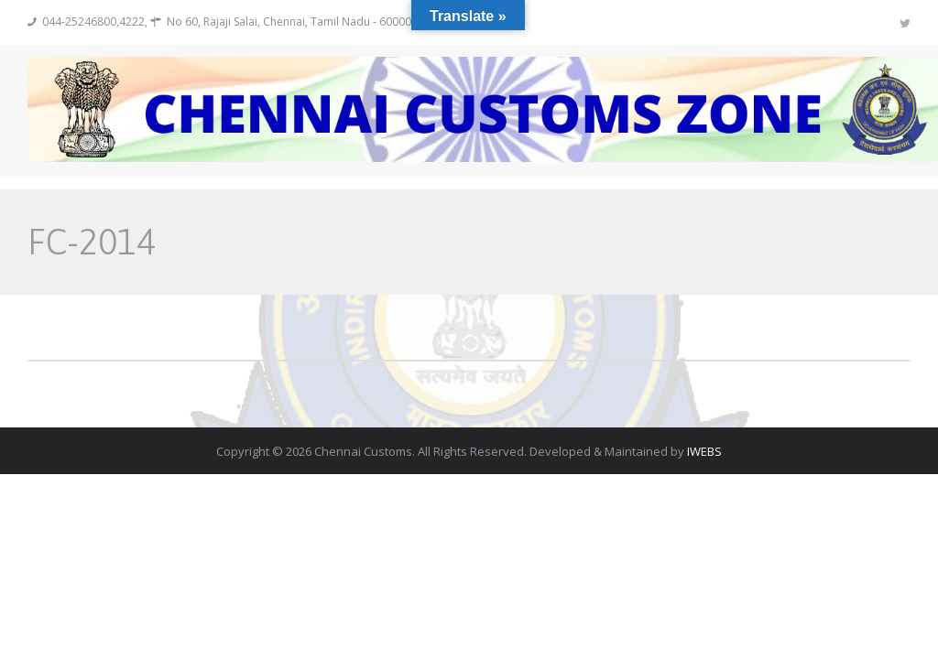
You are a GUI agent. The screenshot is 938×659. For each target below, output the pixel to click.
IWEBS (704, 451)
